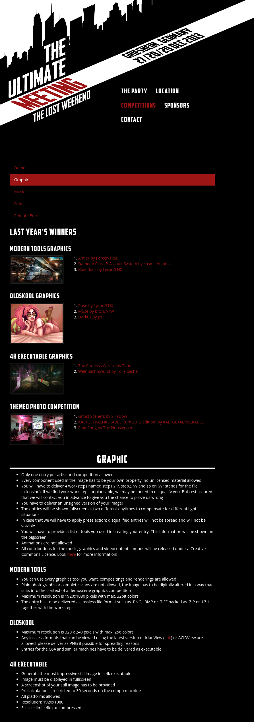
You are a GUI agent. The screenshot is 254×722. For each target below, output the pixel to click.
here (71, 554)
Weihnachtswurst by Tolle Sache (108, 371)
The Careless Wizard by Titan (104, 365)
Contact (131, 119)
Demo (19, 167)
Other (19, 203)
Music (19, 191)
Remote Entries (28, 215)
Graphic (21, 179)
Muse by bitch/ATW (96, 311)
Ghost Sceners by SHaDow (102, 416)
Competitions (138, 105)
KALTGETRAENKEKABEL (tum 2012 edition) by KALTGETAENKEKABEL (141, 422)
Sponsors (176, 105)
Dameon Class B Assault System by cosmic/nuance (125, 263)
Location (167, 91)
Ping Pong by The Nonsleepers (106, 427)
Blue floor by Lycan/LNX (100, 269)
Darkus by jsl (90, 317)
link (167, 637)
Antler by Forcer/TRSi (97, 258)
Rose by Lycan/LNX (95, 305)
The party (134, 91)
